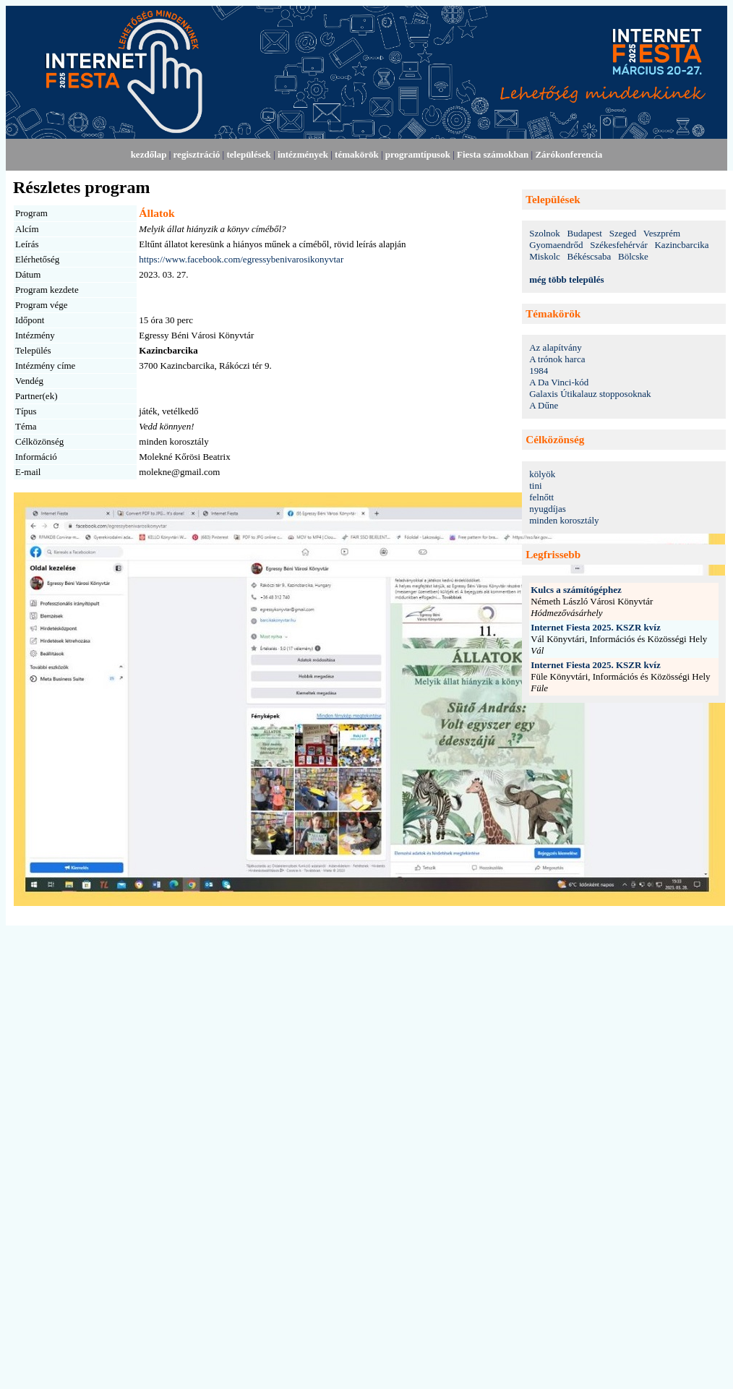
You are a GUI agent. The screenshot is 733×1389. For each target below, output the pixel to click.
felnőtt (541, 497)
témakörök (357, 154)
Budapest (584, 233)
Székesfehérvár (618, 244)
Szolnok (544, 233)
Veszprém (661, 233)
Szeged (623, 233)
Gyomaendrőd (556, 244)
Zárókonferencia (568, 154)
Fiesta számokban (492, 154)
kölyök (542, 474)
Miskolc (544, 256)
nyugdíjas (547, 508)
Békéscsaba (589, 256)
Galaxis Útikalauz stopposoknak (590, 393)
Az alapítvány (555, 347)
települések (248, 154)
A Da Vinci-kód (558, 382)
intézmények (303, 154)
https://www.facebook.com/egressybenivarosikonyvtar (241, 259)
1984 (538, 370)
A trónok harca (557, 359)
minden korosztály (564, 520)
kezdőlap (149, 154)
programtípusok (417, 154)
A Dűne (543, 405)
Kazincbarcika (681, 244)
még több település (566, 279)
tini (535, 485)
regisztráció (196, 154)
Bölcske (633, 256)
